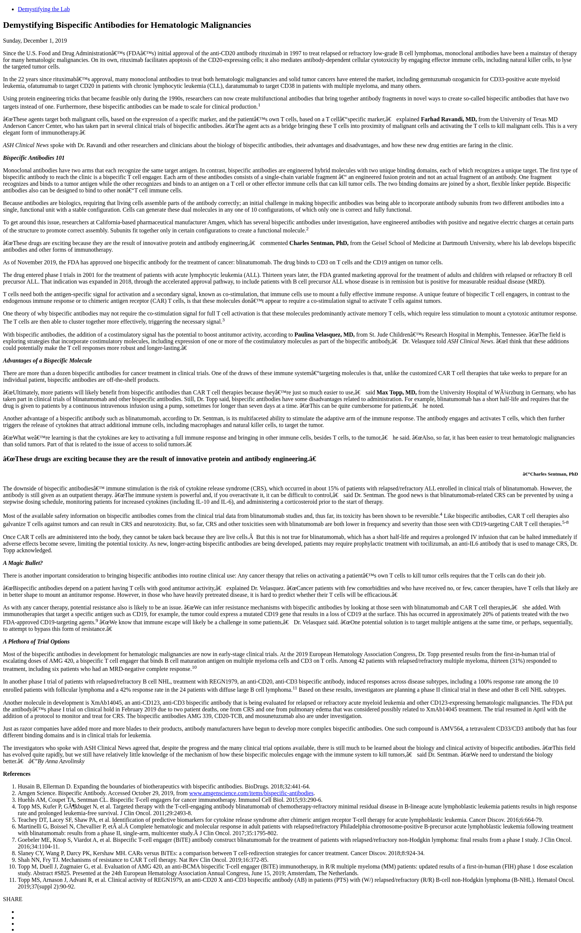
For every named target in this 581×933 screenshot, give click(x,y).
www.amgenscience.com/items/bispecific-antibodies (251, 793)
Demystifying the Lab (44, 9)
